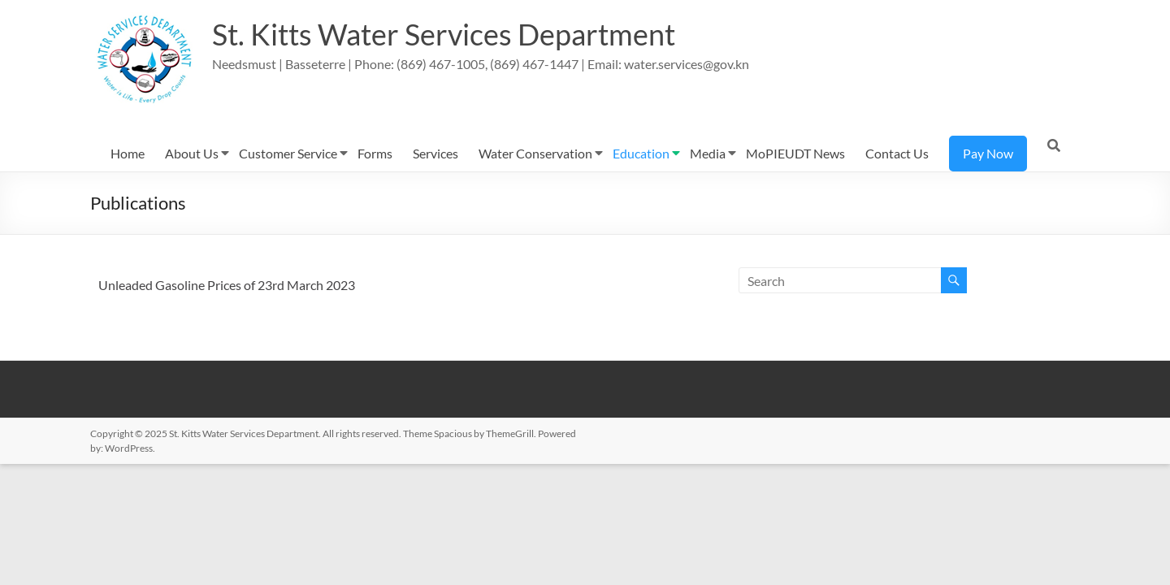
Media (708, 153)
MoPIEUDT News (795, 153)
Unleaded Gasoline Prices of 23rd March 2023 (226, 284)
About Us (192, 153)
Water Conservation (535, 153)
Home (127, 153)
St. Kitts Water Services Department (443, 35)
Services (435, 153)
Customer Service (288, 153)
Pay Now (988, 153)
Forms (375, 153)
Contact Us (897, 153)
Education (641, 153)
